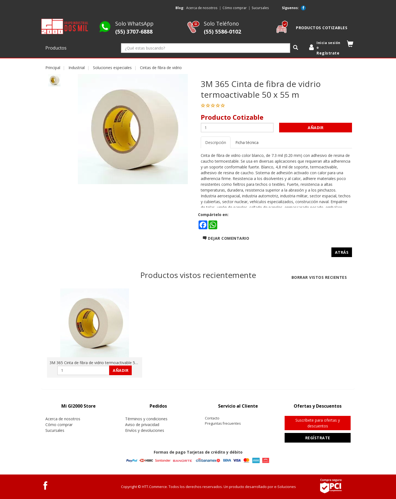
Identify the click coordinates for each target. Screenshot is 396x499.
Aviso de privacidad (142, 424)
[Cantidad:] (237, 127)
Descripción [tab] (215, 142)
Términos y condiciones (146, 418)
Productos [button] (56, 48)
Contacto (212, 418)
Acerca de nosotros (202, 8)
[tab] (78, 406)
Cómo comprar (234, 8)
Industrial (76, 67)
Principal (52, 67)
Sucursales (260, 8)
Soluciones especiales (112, 67)
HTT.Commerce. (155, 486)
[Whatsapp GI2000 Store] (105, 31)
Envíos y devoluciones (144, 430)
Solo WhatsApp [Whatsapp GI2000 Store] (134, 27)
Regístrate (317, 437)
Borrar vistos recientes (319, 277)
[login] (325, 48)
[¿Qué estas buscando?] (205, 48)
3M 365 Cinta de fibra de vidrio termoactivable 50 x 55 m (100, 362)
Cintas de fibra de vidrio (161, 67)
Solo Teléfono (222, 27)
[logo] (65, 26)
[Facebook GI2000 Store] (303, 8)
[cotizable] (282, 31)
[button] (350, 45)
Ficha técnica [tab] (246, 142)
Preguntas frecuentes (223, 423)
